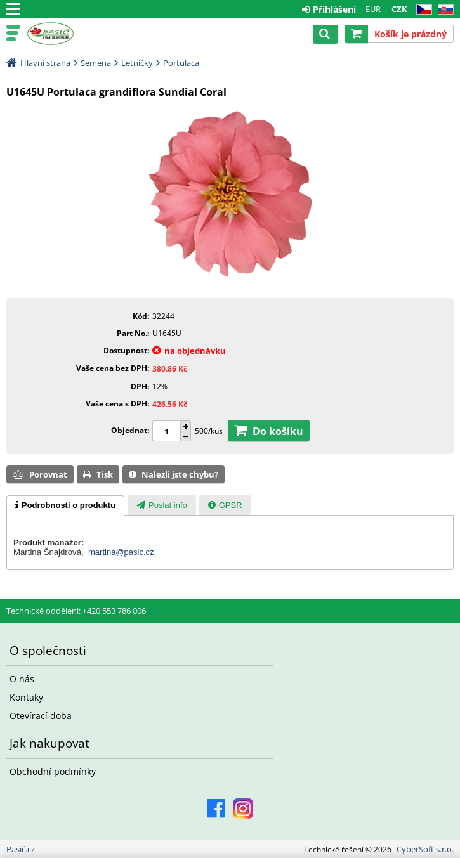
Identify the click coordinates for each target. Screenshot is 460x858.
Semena (96, 62)
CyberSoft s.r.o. (425, 849)
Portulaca (181, 62)
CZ (421, 10)
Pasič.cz (65, 34)
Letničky (137, 62)
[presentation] (65, 505)
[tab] (65, 505)
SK (443, 10)
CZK (399, 9)
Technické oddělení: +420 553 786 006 (76, 610)
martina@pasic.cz (121, 552)
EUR (373, 9)
